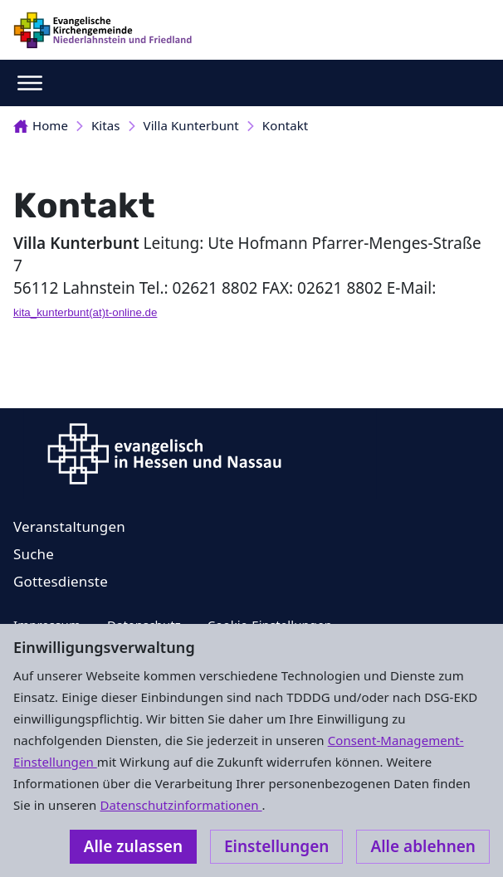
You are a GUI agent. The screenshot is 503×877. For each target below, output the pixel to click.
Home (40, 125)
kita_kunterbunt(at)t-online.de (85, 312)
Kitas (105, 125)
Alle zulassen (133, 846)
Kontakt (285, 125)
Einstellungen (276, 846)
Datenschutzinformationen (180, 805)
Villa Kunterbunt (191, 125)
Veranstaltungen (69, 526)
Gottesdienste (60, 581)
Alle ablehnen (423, 846)
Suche (33, 553)
